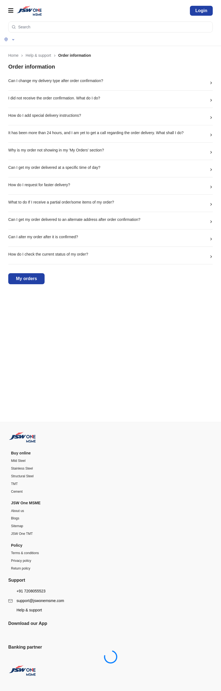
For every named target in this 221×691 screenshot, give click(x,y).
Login (201, 10)
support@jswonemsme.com (36, 531)
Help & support (25, 540)
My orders (26, 278)
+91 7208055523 (26, 521)
